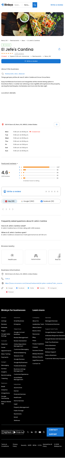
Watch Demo (37, 327)
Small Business (19, 321)
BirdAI (3, 386)
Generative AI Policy (47, 445)
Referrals (4, 327)
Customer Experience (21, 374)
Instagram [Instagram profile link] (52, 288)
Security (23, 445)
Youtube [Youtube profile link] (41, 288)
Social (3, 347)
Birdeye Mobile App (6, 402)
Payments (4, 357)
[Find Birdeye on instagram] (36, 431)
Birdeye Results (38, 357)
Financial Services (20, 394)
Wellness (17, 420)
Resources (36, 334)
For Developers (50, 349)
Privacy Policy (15, 445)
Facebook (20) (47, 201)
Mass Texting (5, 354)
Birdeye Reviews (38, 354)
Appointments (6, 350)
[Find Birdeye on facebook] (24, 431)
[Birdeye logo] (7, 4)
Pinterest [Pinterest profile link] (10, 292)
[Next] (59, 257)
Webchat (4, 344)
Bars (23, 40)
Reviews (4, 324)
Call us (7, 279)
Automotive (18, 387)
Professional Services (52, 324)
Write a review (57, 5)
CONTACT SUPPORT (53, 432)
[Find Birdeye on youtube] (40, 431)
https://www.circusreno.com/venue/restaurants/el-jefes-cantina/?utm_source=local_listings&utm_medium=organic (34, 283)
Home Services (19, 401)
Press (34, 340)
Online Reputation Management (20, 345)
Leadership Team (38, 324)
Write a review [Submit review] (30, 61)
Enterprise (17, 324)
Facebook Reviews (20, 366)
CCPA (40, 445)
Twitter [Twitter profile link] (31, 288)
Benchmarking (6, 375)
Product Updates (38, 344)
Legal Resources (38, 360)
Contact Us (36, 363)
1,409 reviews (19, 53)
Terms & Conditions (5, 445)
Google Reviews (19, 359)
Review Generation (20, 341)
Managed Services (51, 321)
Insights (4, 372)
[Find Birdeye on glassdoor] (43, 431)
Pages (3, 331)
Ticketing (4, 378)
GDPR (29, 445)
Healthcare (17, 397)
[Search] (35, 5)
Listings (3, 321)
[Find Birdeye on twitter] (28, 431)
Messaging (5, 365)
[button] (2, 209)
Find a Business (50, 345)
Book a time (37, 331)
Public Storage (18, 410)
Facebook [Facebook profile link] (20, 288)
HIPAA (34, 445)
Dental (16, 391)
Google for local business (19, 333)
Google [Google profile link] (9, 288)
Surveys (4, 368)
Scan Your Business (51, 342)
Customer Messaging (21, 349)
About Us (36, 321)
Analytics (4, 390)
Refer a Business (50, 355)
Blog (34, 337)
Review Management (21, 337)
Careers (35, 347)
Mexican (22, 74)
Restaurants (14, 40)
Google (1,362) (27, 201)
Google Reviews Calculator (54, 332)
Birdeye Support (50, 352)
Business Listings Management (19, 370)
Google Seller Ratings (5, 335)
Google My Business (20, 362)
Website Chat (18, 356)
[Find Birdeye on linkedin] (32, 431)
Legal (15, 404)
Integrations (5, 393)
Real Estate (18, 414)
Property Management (21, 407)
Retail (16, 417)
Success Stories (38, 350)
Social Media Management (18, 378)
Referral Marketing (20, 352)
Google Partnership (5, 397)
